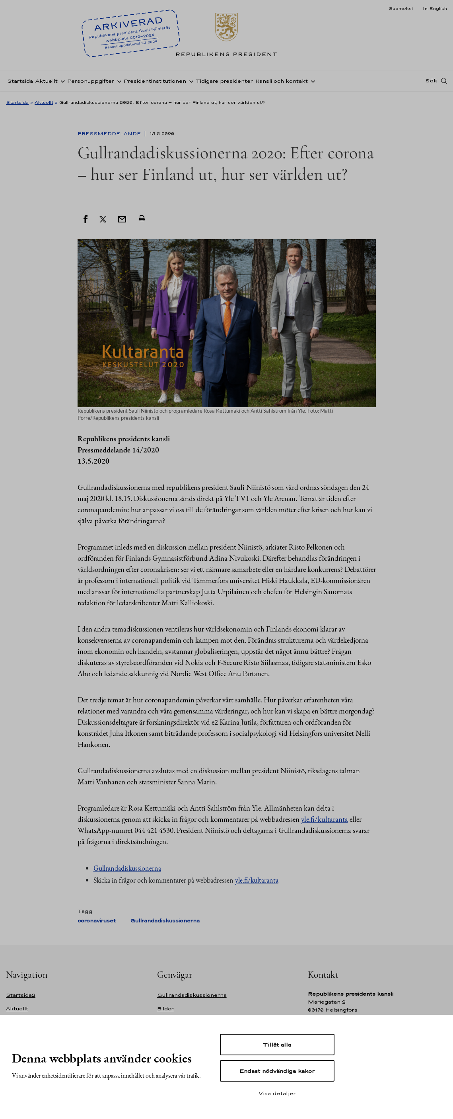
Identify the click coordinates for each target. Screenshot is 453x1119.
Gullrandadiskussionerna (127, 868)
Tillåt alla (277, 1044)
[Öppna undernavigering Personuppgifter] (117, 81)
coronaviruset (97, 920)
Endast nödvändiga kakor (277, 1070)
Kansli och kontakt (281, 81)
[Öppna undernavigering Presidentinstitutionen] (189, 81)
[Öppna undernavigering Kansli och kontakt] (311, 81)
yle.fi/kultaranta (324, 819)
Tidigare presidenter (224, 81)
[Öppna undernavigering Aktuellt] (61, 81)
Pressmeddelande (110, 134)
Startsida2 (20, 995)
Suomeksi (401, 8)
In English (435, 8)
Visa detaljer (277, 1093)
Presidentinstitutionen (155, 81)
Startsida (20, 81)
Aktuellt (46, 81)
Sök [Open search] (431, 80)
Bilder (165, 1008)
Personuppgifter (90, 81)
